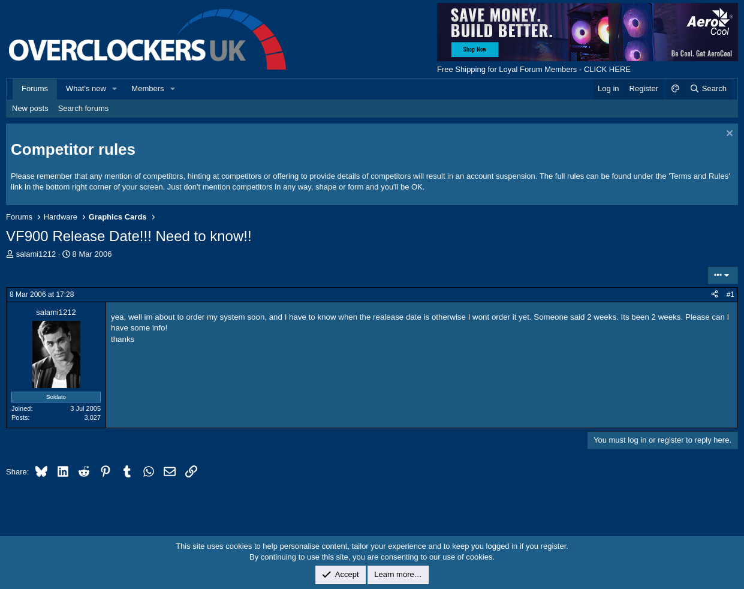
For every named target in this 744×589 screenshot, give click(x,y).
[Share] (714, 295)
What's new (86, 88)
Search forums (83, 108)
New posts (30, 108)
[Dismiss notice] (728, 134)
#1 (730, 294)
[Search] (707, 89)
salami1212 (36, 254)
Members (147, 88)
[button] (115, 89)
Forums (35, 88)
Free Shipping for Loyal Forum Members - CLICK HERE (534, 69)
